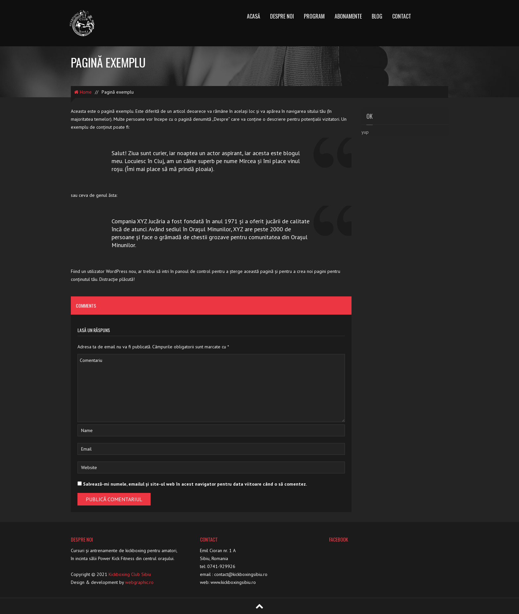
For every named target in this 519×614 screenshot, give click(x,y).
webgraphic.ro (139, 582)
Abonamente (348, 16)
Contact (401, 16)
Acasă (253, 16)
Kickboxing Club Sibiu (130, 574)
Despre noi (282, 16)
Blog (377, 16)
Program (314, 16)
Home (83, 92)
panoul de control (193, 271)
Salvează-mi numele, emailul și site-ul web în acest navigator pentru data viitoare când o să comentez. (195, 484)
